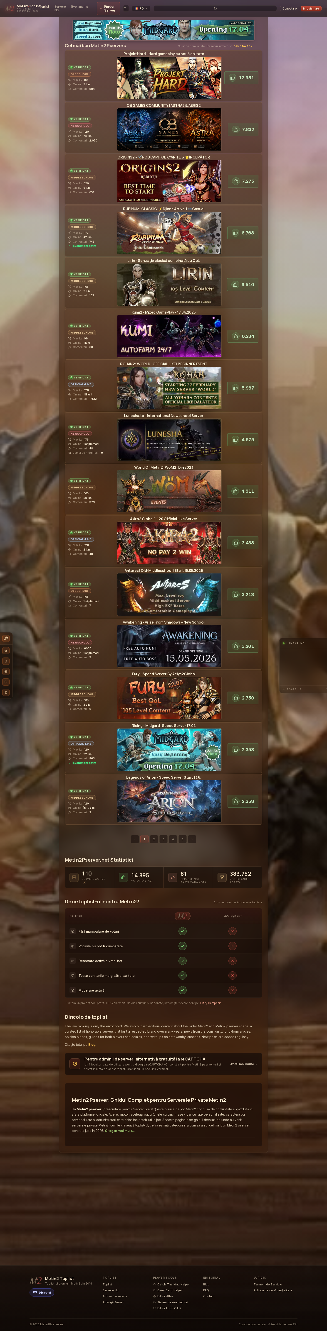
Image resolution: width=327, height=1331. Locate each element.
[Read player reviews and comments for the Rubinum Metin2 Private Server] (82, 238)
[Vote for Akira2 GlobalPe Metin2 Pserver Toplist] (243, 539)
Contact (209, 1296)
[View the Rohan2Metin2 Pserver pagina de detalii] (169, 384)
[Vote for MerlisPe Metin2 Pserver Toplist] (243, 746)
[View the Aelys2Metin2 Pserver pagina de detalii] (169, 694)
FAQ (206, 1290)
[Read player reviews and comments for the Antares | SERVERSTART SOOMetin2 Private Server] (83, 602)
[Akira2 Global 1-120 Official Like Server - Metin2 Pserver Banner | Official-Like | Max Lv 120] (169, 539)
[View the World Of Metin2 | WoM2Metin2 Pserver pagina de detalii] (169, 487)
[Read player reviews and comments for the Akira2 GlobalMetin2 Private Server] (80, 550)
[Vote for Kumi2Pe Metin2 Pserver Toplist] (243, 332)
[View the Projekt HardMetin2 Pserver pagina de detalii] (169, 74)
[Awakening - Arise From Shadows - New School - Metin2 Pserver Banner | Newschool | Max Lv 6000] (169, 642)
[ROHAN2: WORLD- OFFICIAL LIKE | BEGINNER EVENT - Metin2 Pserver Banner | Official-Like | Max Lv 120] (169, 384)
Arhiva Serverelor (115, 1296)
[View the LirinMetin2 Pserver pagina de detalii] (169, 281)
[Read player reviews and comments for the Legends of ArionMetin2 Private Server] (81, 808)
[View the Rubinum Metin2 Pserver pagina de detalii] (169, 229)
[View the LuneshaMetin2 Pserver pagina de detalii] (169, 436)
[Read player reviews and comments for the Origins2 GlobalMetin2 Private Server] (81, 188)
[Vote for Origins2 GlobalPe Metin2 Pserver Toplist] (243, 177)
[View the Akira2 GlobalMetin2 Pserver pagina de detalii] (169, 539)
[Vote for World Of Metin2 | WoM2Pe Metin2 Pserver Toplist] (242, 487)
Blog (91, 1041)
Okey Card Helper (168, 1290)
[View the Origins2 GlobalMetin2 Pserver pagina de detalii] (169, 177)
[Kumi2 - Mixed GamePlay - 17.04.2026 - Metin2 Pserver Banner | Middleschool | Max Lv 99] (169, 332)
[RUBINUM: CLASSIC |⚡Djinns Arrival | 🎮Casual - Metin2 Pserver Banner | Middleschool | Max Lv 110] (169, 229)
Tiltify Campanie (211, 999)
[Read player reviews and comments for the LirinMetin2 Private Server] (81, 291)
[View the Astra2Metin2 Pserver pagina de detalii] (169, 126)
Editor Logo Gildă (167, 1308)
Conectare (289, 6)
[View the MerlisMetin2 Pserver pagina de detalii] (169, 746)
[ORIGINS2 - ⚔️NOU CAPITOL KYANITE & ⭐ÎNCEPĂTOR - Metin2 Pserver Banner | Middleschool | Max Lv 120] (169, 177)
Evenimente (110, 6)
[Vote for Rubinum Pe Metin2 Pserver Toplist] (242, 229)
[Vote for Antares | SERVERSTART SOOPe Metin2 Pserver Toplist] (243, 591)
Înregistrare (311, 6)
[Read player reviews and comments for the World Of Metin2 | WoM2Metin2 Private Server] (81, 498)
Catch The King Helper (171, 1284)
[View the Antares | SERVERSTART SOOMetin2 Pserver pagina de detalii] (169, 591)
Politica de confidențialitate (273, 1290)
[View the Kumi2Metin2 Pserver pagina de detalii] (169, 332)
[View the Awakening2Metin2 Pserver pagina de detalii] (169, 642)
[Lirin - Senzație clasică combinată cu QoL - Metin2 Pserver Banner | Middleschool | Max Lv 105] (169, 281)
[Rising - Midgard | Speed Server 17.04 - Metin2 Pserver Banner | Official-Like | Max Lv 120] (169, 746)
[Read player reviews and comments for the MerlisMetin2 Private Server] (82, 754)
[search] (242, 6)
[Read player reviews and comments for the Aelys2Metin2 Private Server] (79, 705)
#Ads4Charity (241, 19)
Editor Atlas (163, 1296)
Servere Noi (88, 6)
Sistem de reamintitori (170, 1302)
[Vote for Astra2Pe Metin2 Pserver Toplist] (243, 125)
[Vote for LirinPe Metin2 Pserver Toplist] (242, 281)
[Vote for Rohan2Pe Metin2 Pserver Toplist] (242, 384)
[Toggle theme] (274, 7)
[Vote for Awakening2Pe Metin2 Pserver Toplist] (243, 642)
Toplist (69, 6)
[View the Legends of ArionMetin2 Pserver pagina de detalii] (169, 797)
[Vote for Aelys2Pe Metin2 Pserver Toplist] (243, 694)
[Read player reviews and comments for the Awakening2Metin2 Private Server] (83, 653)
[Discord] (42, 1292)
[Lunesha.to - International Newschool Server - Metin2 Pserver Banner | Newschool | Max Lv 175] (169, 436)
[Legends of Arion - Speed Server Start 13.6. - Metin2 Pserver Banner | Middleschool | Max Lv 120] (169, 797)
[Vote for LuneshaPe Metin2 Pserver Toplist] (242, 436)
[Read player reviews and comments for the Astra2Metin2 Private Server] (82, 137)
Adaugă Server (113, 1302)
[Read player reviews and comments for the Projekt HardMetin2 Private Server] (81, 85)
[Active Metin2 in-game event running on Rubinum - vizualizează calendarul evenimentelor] (82, 242)
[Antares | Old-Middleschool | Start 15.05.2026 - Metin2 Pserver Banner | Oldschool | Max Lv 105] (169, 591)
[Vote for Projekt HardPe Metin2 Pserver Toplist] (241, 74)
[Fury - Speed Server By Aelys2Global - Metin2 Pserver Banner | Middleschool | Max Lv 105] (169, 694)
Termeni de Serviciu (268, 1284)
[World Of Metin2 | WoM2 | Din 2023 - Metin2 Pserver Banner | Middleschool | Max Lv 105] (169, 487)
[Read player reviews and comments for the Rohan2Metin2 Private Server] (82, 395)
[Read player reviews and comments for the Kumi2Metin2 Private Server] (80, 343)
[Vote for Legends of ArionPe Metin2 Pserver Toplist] (243, 797)
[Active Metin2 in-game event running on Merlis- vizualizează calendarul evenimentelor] (82, 759)
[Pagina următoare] (192, 835)
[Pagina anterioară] (135, 835)
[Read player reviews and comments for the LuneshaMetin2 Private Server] (85, 444)
